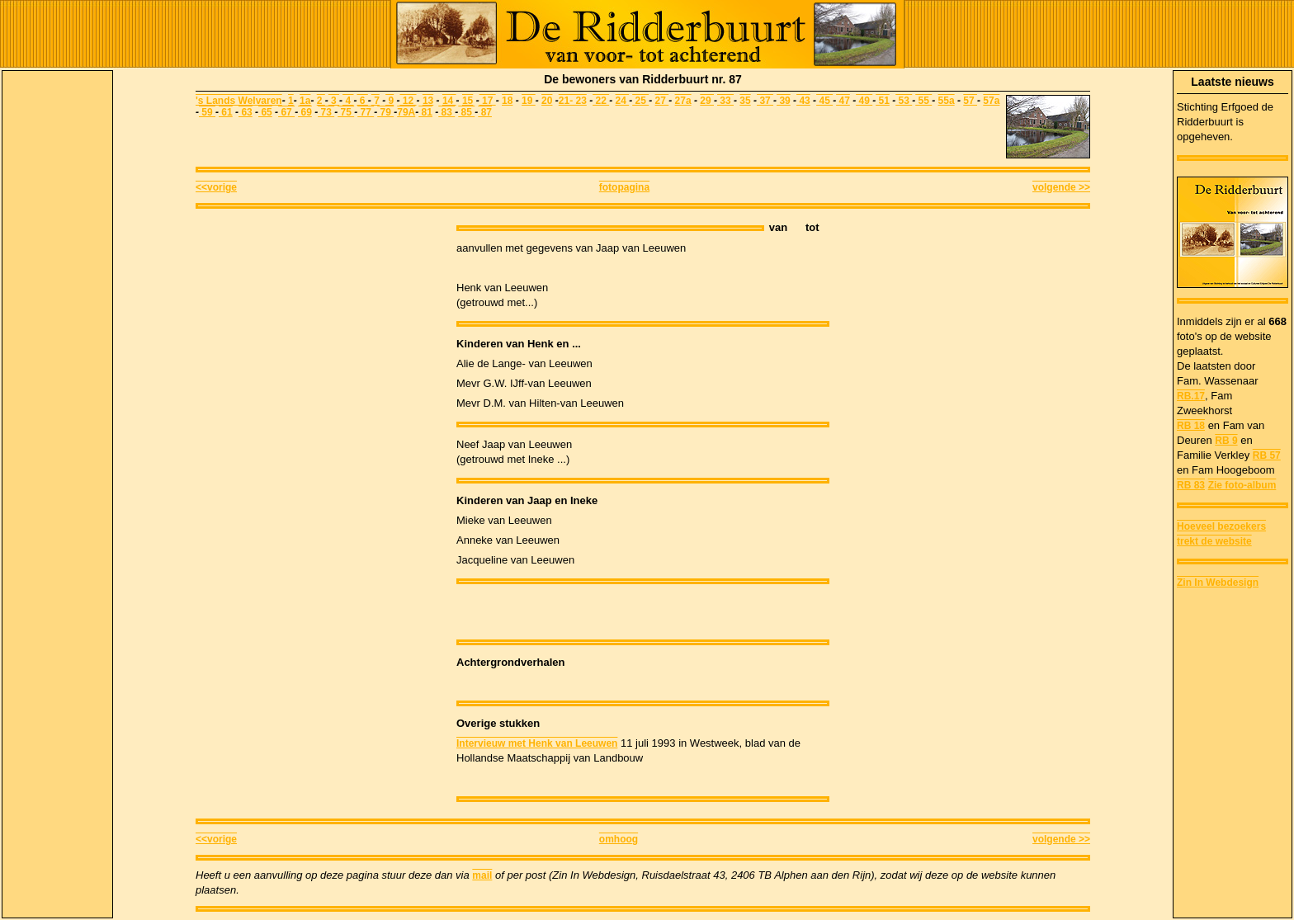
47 (843, 100)
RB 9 (1226, 440)
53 (903, 100)
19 (529, 100)
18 (507, 100)
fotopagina (624, 187)
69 (305, 112)
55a (946, 100)
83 (446, 112)
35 (744, 100)
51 (883, 100)
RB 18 (1191, 426)
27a (683, 100)
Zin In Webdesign (1218, 582)
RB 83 (1191, 485)
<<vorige (216, 187)
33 (725, 100)
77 (365, 112)
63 (245, 112)
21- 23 (573, 100)
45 (824, 100)
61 (226, 112)
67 (286, 112)
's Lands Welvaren (239, 100)
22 (601, 100)
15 (467, 100)
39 (784, 100)
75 (346, 112)
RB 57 (1267, 455)
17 (489, 100)
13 (428, 100)
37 (765, 100)
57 (970, 100)
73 (326, 112)
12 (408, 100)
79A (406, 112)
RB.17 (1191, 396)
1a (305, 100)
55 (923, 100)
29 (707, 100)
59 (207, 112)
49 (864, 100)
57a (991, 100)
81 (425, 112)
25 (640, 100)
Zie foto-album (1242, 485)
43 (803, 100)
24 (623, 100)
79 (385, 112)
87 (485, 112)
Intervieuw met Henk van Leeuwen (536, 743)
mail (482, 875)
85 (466, 112)
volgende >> (1061, 187)
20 (546, 100)
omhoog (618, 839)
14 (449, 100)
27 (662, 100)
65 (265, 112)
